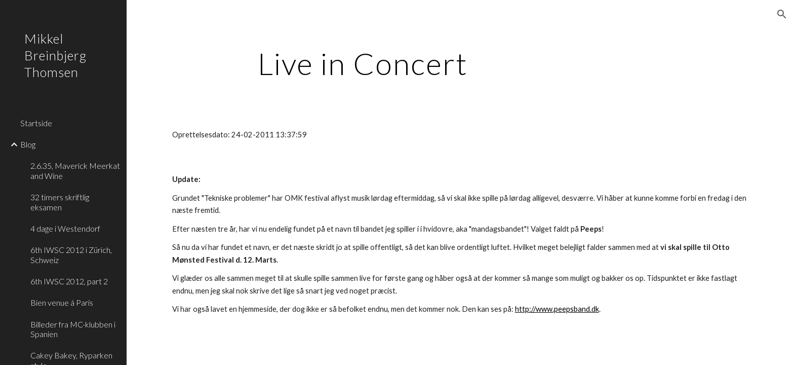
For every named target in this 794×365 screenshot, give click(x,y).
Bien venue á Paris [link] (61, 302)
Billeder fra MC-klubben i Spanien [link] (72, 329)
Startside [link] (36, 123)
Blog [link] (27, 144)
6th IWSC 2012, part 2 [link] (69, 281)
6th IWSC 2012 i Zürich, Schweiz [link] (71, 254)
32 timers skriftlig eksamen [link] (59, 201)
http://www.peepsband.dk (557, 309)
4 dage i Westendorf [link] (65, 228)
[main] (363, 63)
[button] (782, 14)
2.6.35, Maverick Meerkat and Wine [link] (75, 170)
